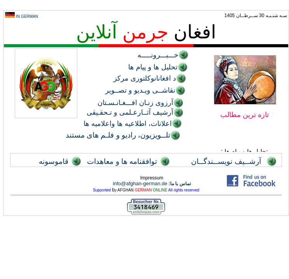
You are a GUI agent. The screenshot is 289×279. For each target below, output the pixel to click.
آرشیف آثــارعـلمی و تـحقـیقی (130, 112)
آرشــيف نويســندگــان (226, 161)
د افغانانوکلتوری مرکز (144, 78)
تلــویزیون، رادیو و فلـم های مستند (118, 135)
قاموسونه (53, 161)
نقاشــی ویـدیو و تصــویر (140, 90)
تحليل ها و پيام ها (153, 67)
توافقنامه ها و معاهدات (122, 161)
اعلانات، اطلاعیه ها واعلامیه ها (128, 123)
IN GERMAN (27, 16)
